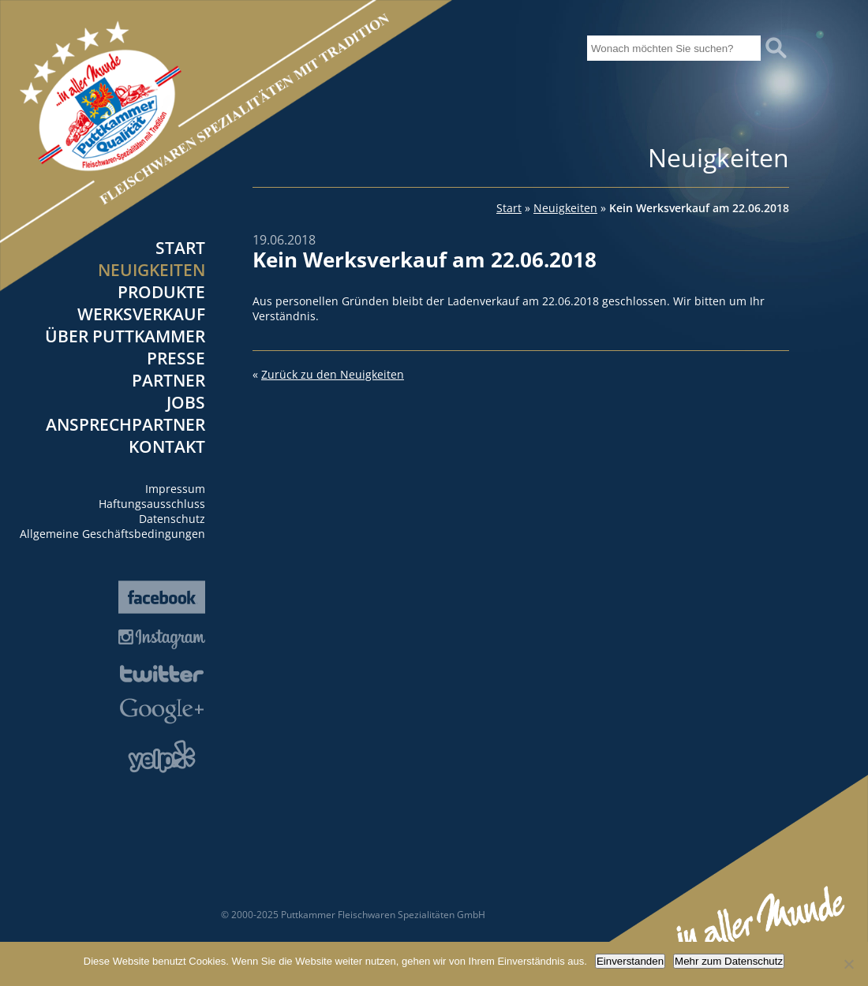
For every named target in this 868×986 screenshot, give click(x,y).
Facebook (161, 597)
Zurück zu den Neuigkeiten (332, 374)
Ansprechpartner (125, 424)
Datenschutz (172, 518)
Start (180, 248)
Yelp (161, 756)
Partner (168, 380)
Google (161, 711)
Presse (176, 358)
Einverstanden (630, 961)
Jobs (185, 402)
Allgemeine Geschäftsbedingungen (112, 533)
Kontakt (167, 446)
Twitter (161, 673)
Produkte (161, 292)
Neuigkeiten (151, 270)
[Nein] (848, 964)
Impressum (175, 488)
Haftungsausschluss (152, 503)
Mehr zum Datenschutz (729, 961)
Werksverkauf (141, 314)
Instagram (161, 639)
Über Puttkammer (125, 336)
